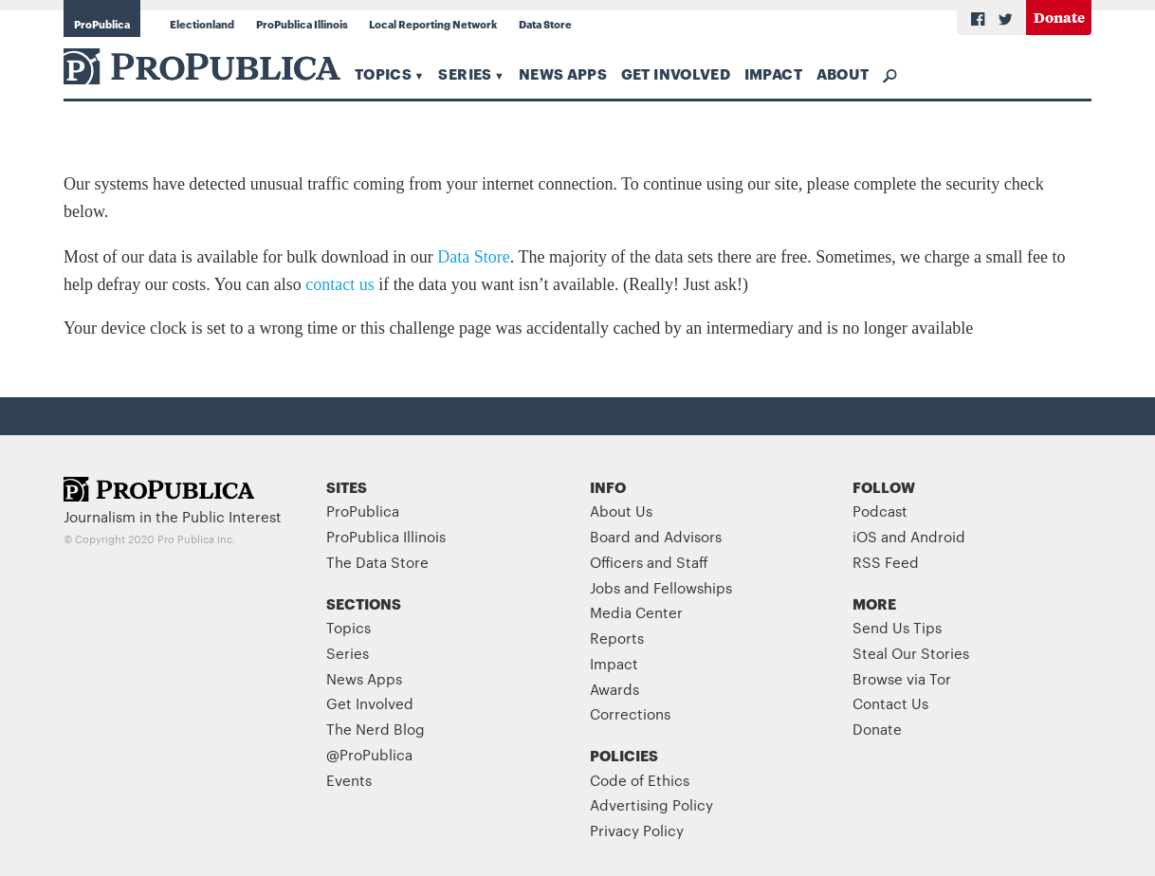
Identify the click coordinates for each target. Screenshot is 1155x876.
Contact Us (890, 703)
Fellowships (692, 587)
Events (349, 780)
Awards (614, 689)
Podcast (880, 510)
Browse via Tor (901, 678)
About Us (621, 510)
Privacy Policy (637, 830)
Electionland (202, 23)
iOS (864, 536)
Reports (617, 638)
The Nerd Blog (375, 729)
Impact (773, 73)
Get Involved (675, 73)
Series (464, 73)
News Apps (563, 73)
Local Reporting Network (433, 23)
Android (937, 536)
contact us (339, 284)
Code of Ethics (639, 780)
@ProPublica (369, 754)
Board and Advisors (656, 536)
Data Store (545, 23)
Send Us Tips (897, 627)
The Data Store (377, 562)
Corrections (630, 713)
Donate (1059, 16)
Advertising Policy (651, 804)
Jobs (605, 587)
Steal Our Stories (910, 653)
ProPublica (102, 23)
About (843, 73)
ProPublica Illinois (302, 23)
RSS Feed (885, 562)
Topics (383, 73)
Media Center (636, 612)
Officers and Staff (649, 562)
